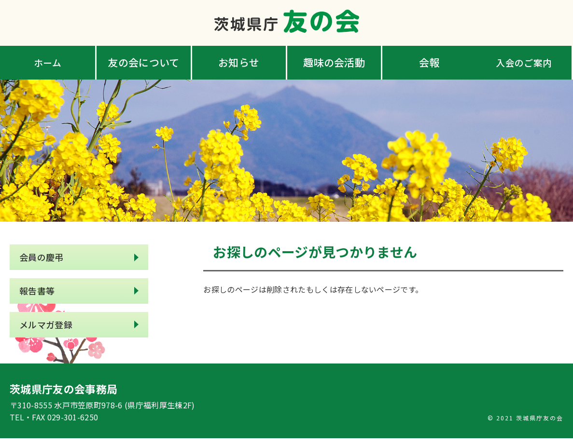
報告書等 (37, 293)
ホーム (48, 62)
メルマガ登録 (45, 329)
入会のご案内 (525, 62)
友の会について (143, 62)
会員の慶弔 (41, 258)
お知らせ (238, 62)
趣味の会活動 (334, 62)
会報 (429, 62)
